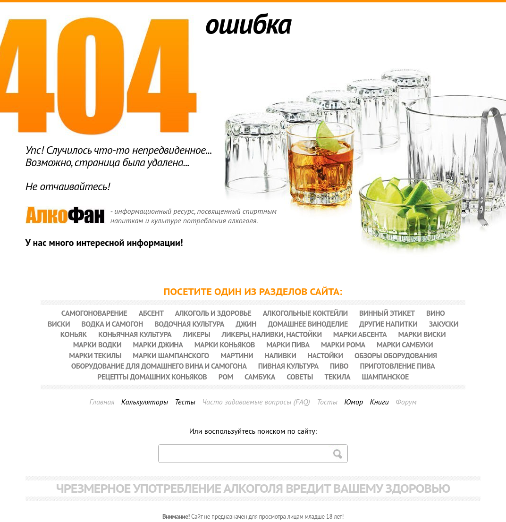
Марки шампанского (171, 355)
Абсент (151, 313)
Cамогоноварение (94, 313)
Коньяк (73, 334)
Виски (59, 323)
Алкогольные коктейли (305, 313)
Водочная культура (189, 323)
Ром (226, 376)
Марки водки (97, 344)
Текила (337, 376)
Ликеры (196, 334)
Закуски (443, 323)
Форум (406, 401)
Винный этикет (387, 313)
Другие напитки (388, 323)
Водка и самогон (112, 323)
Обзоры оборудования (395, 355)
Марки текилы (95, 355)
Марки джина (158, 344)
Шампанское (385, 376)
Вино (435, 313)
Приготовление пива (397, 365)
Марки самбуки (405, 344)
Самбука (260, 376)
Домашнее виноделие (308, 323)
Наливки (280, 355)
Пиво (339, 365)
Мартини (236, 355)
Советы (300, 376)
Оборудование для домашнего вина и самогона (159, 365)
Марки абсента (360, 334)
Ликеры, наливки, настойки (272, 334)
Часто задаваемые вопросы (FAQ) (256, 401)
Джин (246, 323)
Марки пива (287, 344)
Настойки (325, 355)
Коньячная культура (134, 334)
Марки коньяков (224, 344)
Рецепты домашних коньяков (152, 376)
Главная (101, 401)
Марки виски (422, 334)
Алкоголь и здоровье (213, 313)
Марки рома (343, 344)
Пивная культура (288, 365)
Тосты (327, 401)
